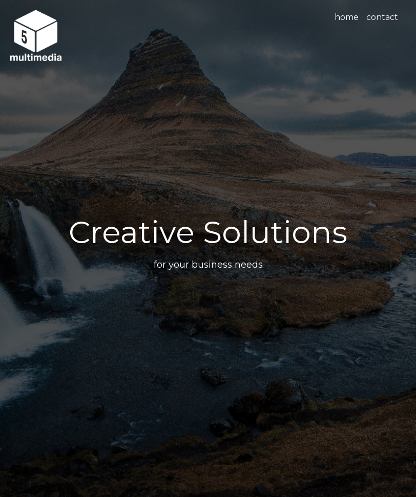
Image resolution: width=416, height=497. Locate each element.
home (347, 17)
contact (382, 17)
